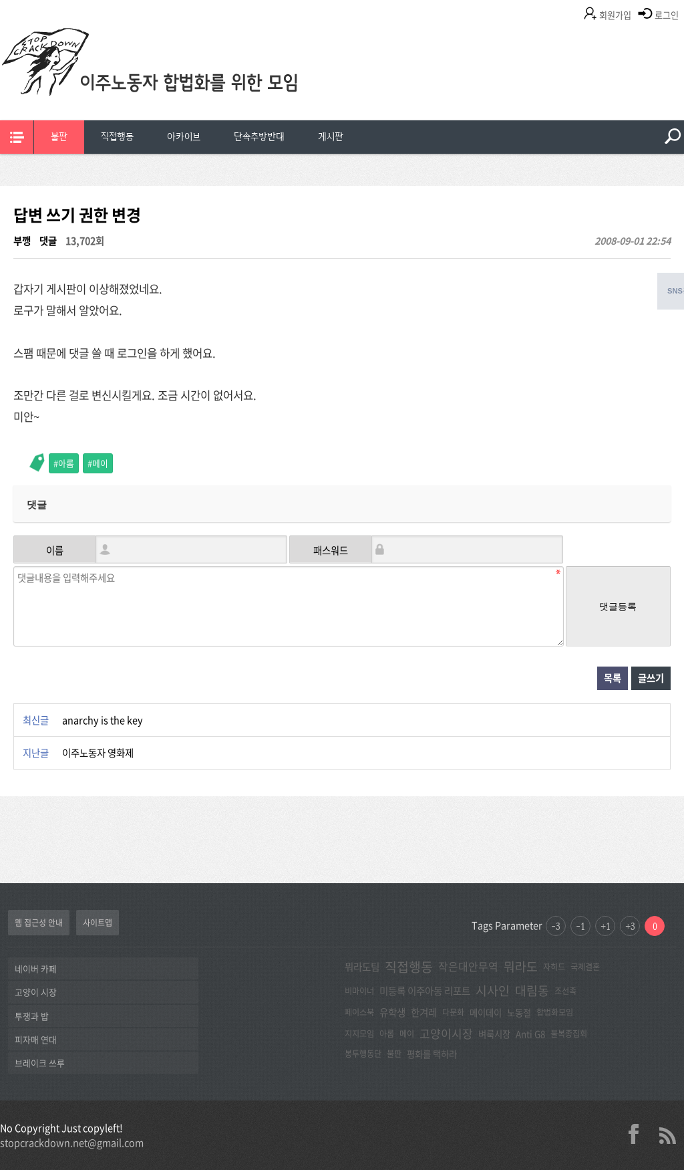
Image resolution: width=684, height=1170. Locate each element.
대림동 (532, 990)
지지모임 (359, 1034)
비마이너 (359, 991)
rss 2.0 (667, 1134)
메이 (100, 463)
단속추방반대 (259, 136)
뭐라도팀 (362, 966)
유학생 (392, 1012)
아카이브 (183, 136)
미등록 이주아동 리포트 (424, 990)
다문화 (453, 1012)
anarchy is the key (102, 720)
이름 (54, 550)
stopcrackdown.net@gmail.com (72, 1142)
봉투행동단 (363, 1054)
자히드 (554, 967)
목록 (612, 678)
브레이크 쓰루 (40, 1062)
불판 (59, 136)
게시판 (330, 136)
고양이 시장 (36, 991)
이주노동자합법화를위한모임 (177, 83)
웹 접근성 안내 (39, 923)
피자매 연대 (36, 1039)
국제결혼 (585, 967)
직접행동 (117, 136)
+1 (606, 926)
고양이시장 (446, 1033)
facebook (639, 1134)
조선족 (565, 991)
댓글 (48, 240)
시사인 (493, 990)
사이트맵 (97, 923)
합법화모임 (554, 1012)
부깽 (22, 240)
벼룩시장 (494, 1033)
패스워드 (330, 550)
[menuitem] (59, 137)
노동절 (519, 1012)
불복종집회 (568, 1034)
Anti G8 (530, 1033)
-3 (555, 926)
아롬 (66, 463)
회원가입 (615, 15)
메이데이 (486, 1012)
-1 (580, 926)
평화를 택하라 (432, 1053)
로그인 (667, 15)
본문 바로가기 (0, 0)
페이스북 (359, 1012)
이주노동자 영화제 (98, 752)
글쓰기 (651, 678)
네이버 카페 (36, 968)
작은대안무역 (468, 966)
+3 (630, 926)
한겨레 (424, 1012)
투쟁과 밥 (32, 1016)
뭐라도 (521, 966)
